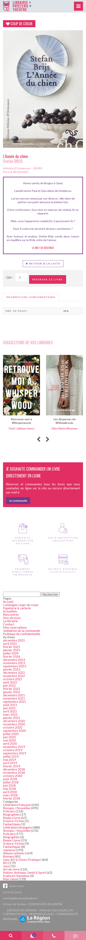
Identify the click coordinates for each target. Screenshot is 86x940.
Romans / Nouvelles (16, 808)
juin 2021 (9, 708)
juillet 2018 (10, 782)
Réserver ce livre (47, 279)
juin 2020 (9, 737)
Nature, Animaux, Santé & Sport (24, 872)
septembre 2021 (14, 701)
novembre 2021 (14, 698)
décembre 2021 (14, 695)
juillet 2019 (10, 756)
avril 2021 (10, 711)
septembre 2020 (14, 730)
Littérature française (17, 805)
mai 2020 (9, 740)
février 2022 (11, 688)
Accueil (8, 601)
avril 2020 (10, 743)
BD (5, 863)
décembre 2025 (14, 640)
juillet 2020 (10, 734)
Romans (8, 856)
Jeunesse (9, 850)
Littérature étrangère (17, 827)
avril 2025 (10, 643)
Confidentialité (67, 914)
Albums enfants (14, 853)
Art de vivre (11, 869)
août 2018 (10, 779)
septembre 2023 (14, 666)
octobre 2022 (12, 679)
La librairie (10, 621)
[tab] (31, 297)
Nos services (12, 618)
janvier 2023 (11, 669)
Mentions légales (41, 914)
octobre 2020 (12, 727)
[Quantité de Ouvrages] (21, 277)
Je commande (18, 500)
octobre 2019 (12, 750)
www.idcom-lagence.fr (56, 910)
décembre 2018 (14, 769)
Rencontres (11, 614)
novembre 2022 (14, 676)
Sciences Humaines (16, 876)
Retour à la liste (43, 263)
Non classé (10, 879)
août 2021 (10, 705)
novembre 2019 (14, 747)
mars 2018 (10, 795)
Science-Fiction (13, 821)
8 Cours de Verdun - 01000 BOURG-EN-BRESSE (32, 904)
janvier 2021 (11, 718)
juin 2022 (9, 685)
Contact (8, 624)
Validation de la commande (21, 630)
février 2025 (11, 647)
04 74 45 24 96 (12, 892)
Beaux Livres (11, 817)
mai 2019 (9, 759)
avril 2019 (10, 763)
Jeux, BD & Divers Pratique (21, 859)
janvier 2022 (11, 692)
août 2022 (10, 682)
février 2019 (11, 766)
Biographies (11, 814)
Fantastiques (12, 824)
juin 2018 (9, 785)
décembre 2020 (14, 721)
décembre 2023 (14, 659)
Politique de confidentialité (21, 634)
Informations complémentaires (30, 297)
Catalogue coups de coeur (21, 605)
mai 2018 (9, 788)
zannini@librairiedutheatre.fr (20, 898)
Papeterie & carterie (17, 608)
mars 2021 (10, 714)
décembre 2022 (14, 672)
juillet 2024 (10, 653)
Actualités (10, 611)
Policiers (9, 811)
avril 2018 (10, 792)
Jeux (6, 866)
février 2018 (11, 798)
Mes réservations (15, 627)
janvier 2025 (11, 650)
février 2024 (11, 656)
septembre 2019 (14, 753)
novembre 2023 (14, 663)
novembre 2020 (14, 724)
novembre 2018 (14, 772)
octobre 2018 (12, 776)
